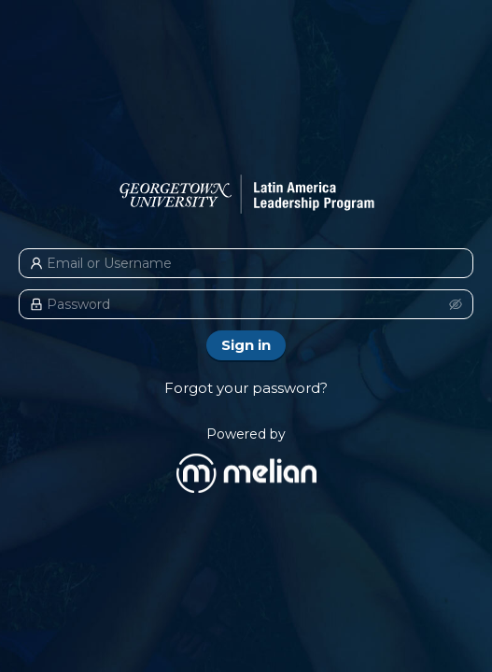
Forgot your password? (246, 388)
